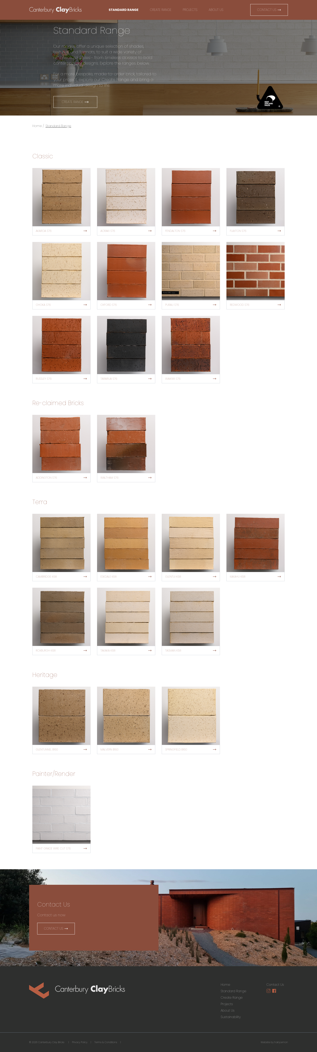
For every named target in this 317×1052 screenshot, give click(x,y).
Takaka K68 (126, 650)
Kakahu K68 (255, 577)
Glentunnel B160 (61, 749)
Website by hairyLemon (274, 1042)
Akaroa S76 (61, 231)
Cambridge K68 (61, 577)
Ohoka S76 (61, 305)
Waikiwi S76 (191, 379)
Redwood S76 (255, 305)
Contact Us (269, 9)
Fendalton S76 (191, 231)
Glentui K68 (191, 577)
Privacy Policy (79, 1042)
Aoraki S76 (126, 231)
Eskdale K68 (126, 577)
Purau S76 (191, 305)
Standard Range (123, 9)
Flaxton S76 (255, 231)
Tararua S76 (126, 379)
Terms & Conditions (105, 1042)
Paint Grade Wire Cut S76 (61, 848)
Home (37, 126)
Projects (190, 9)
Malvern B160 (126, 749)
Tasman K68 (191, 650)
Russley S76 (61, 379)
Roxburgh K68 (61, 650)
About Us (216, 9)
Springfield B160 (191, 749)
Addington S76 (61, 478)
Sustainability (231, 1017)
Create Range (160, 9)
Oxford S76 (126, 305)
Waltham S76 (126, 478)
